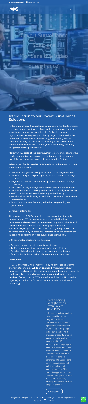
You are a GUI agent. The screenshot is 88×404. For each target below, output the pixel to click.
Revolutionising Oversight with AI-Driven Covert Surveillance (39, 314)
